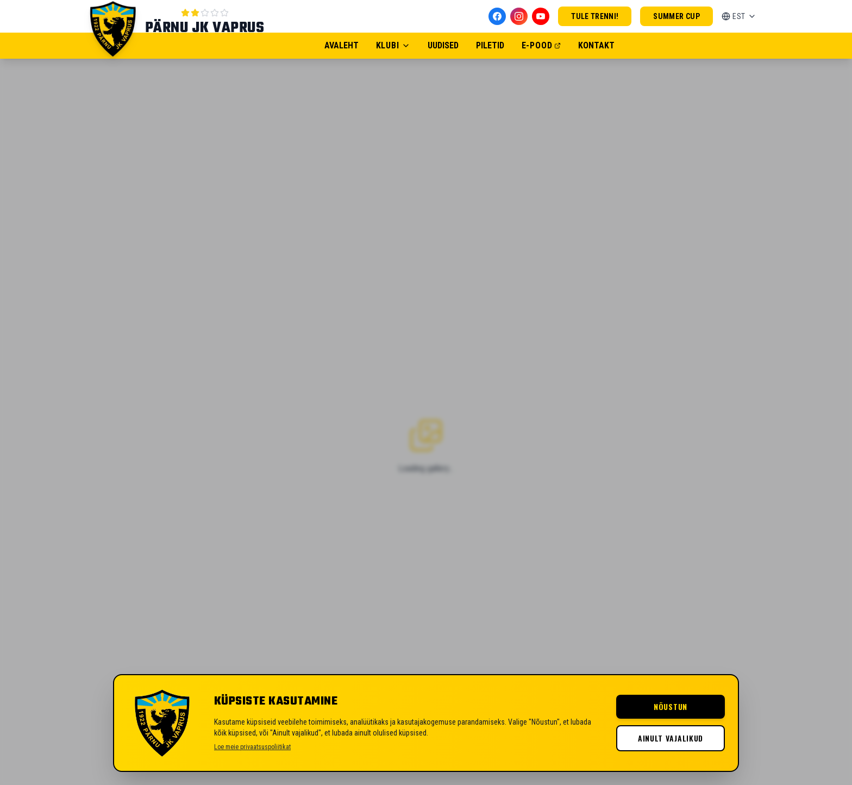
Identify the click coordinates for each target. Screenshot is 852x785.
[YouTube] (540, 16)
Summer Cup (676, 16)
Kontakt (596, 45)
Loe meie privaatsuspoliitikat (252, 747)
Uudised (443, 45)
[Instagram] (519, 16)
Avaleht (341, 45)
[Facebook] (497, 16)
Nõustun (670, 706)
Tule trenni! (594, 16)
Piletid (490, 45)
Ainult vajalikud (670, 738)
